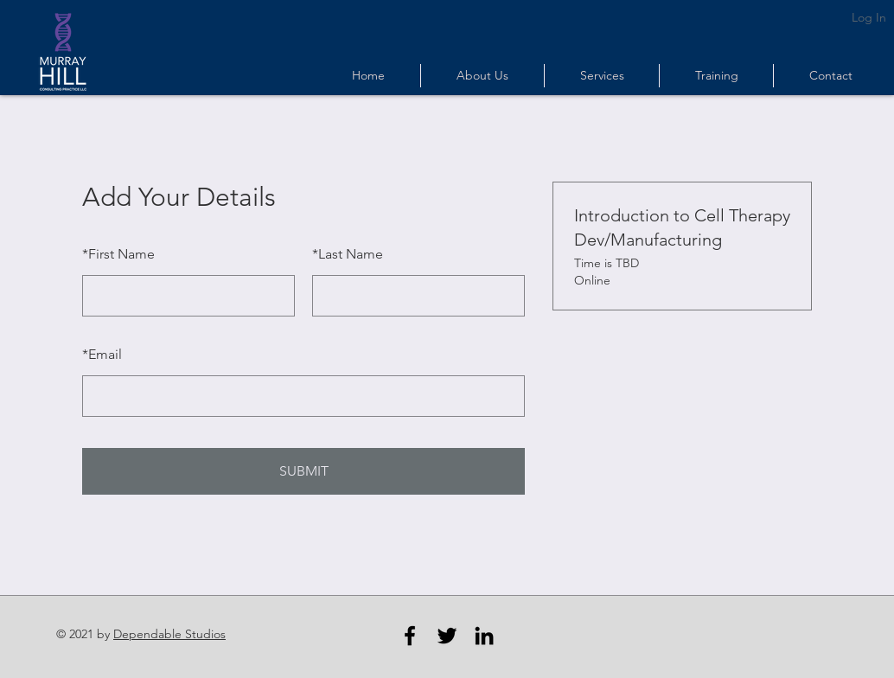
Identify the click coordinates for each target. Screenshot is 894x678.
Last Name (347, 254)
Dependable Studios (169, 634)
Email (102, 354)
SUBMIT (304, 471)
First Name (118, 254)
